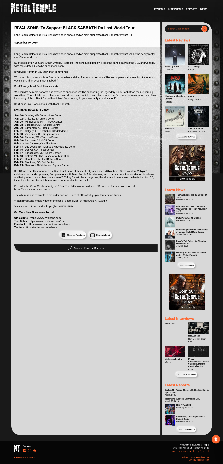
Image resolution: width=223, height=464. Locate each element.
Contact (32, 457)
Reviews (159, 9)
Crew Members (21, 457)
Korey (195, 457)
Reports (191, 9)
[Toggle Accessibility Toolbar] (215, 439)
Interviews (175, 9)
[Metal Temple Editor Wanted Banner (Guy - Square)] (187, 308)
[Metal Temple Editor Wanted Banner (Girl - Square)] (187, 180)
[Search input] (183, 29)
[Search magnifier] (204, 29)
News (203, 9)
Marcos (205, 457)
